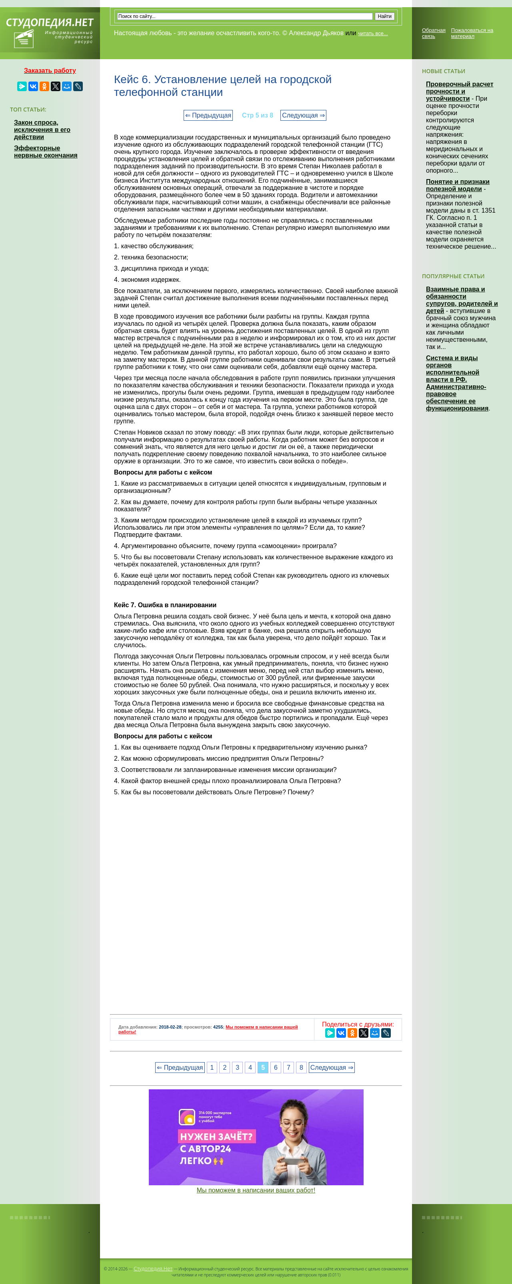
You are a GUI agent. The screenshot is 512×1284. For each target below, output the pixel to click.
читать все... (373, 33)
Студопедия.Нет (153, 1268)
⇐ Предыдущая (208, 115)
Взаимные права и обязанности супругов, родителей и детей (462, 300)
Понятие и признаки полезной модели (458, 185)
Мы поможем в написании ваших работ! (256, 1190)
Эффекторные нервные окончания (46, 152)
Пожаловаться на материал (472, 33)
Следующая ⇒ (303, 115)
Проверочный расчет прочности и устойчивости (460, 91)
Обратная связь (434, 33)
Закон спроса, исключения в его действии (42, 129)
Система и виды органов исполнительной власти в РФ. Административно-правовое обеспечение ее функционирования (457, 383)
